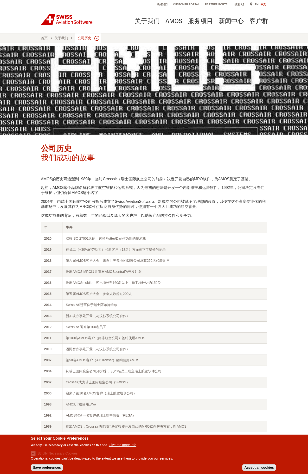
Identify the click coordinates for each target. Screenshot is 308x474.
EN (256, 4)
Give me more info (122, 445)
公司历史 (84, 38)
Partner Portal (217, 4)
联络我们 (162, 4)
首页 (44, 38)
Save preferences (47, 467)
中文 (263, 4)
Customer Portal (186, 4)
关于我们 (147, 21)
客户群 (259, 21)
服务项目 (200, 21)
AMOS (174, 21)
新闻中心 (231, 21)
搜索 (237, 4)
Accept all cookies (259, 467)
